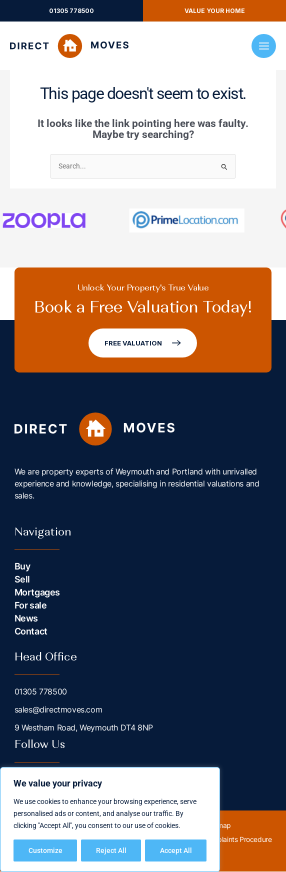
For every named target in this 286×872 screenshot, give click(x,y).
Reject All (111, 850)
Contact (31, 631)
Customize (45, 850)
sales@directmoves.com (58, 710)
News (26, 619)
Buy (22, 567)
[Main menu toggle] (264, 46)
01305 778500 (40, 692)
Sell (22, 579)
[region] (110, 819)
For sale (30, 605)
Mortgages (37, 593)
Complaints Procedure (237, 840)
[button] (71, 11)
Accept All (176, 850)
